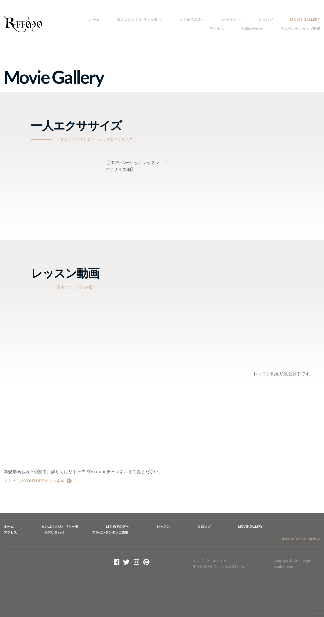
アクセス (217, 29)
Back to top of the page (298, 539)
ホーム (94, 19)
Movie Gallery (305, 19)
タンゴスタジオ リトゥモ (137, 19)
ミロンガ (265, 19)
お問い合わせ (252, 29)
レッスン (229, 19)
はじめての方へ (192, 19)
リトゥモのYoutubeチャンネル (34, 480)
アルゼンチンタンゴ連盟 (300, 29)
